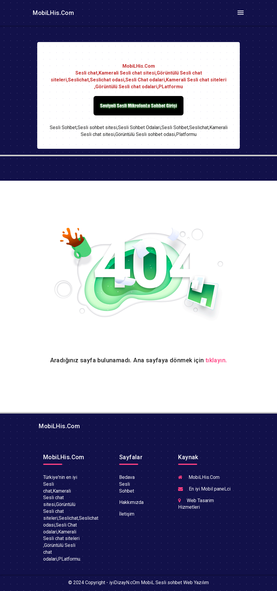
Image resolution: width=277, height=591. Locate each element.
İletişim (126, 514)
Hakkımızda (131, 502)
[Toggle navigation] (240, 12)
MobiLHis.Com (52, 12)
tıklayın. (216, 360)
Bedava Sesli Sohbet (127, 484)
